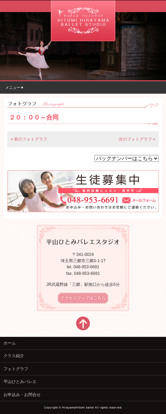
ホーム (9, 343)
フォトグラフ (15, 368)
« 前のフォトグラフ (29, 139)
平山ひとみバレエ (20, 381)
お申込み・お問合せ (22, 394)
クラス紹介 (13, 355)
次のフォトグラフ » (137, 139)
